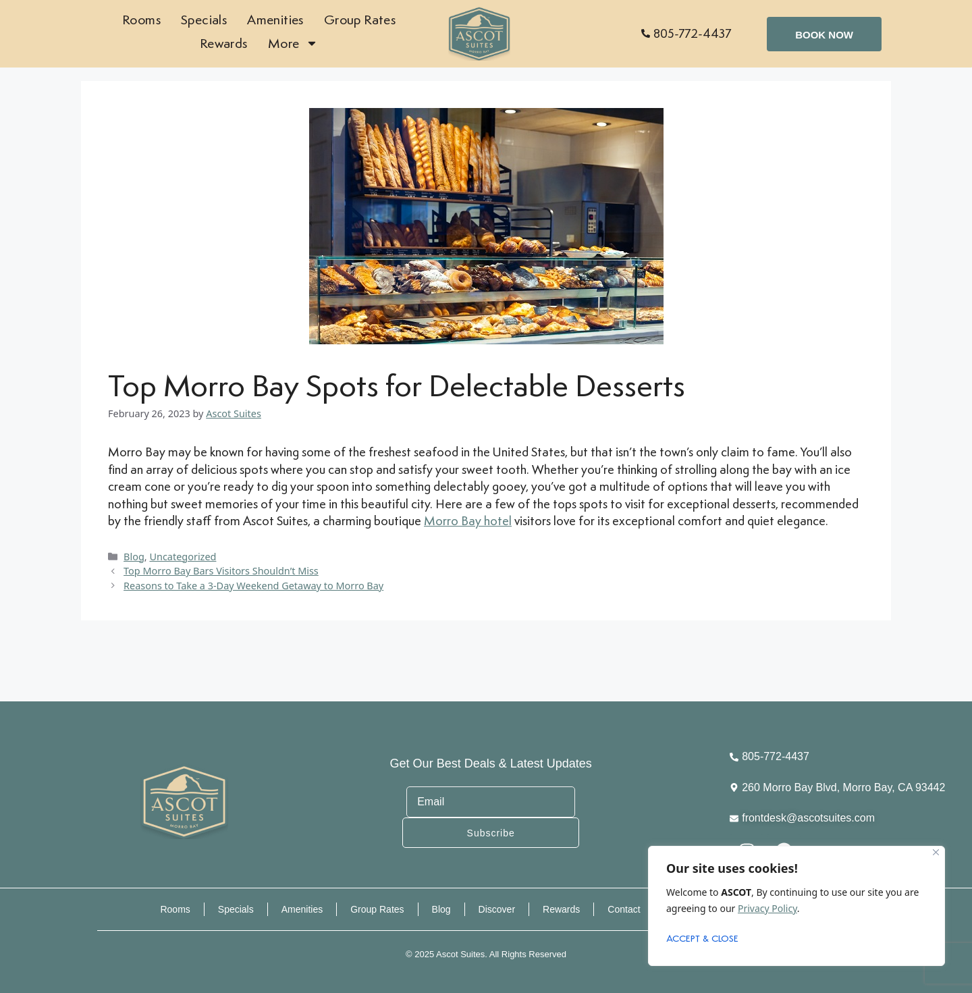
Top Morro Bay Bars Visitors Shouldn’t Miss (221, 570)
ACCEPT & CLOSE (702, 939)
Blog (134, 556)
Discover (497, 908)
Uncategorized (182, 556)
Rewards (224, 42)
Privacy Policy (767, 908)
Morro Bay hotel (468, 520)
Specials (204, 19)
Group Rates (360, 19)
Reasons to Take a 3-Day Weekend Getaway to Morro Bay (253, 585)
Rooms (141, 19)
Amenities (275, 19)
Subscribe (577, 816)
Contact (624, 908)
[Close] (936, 852)
